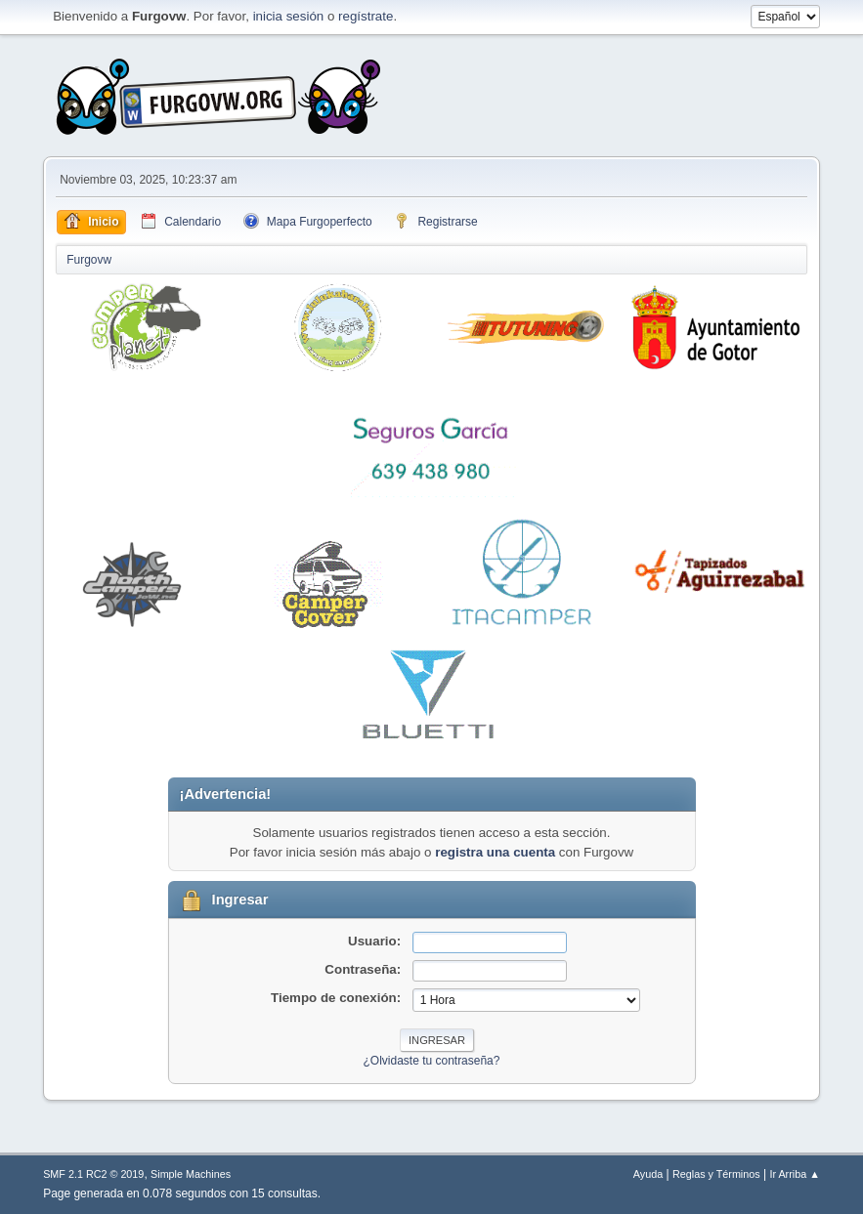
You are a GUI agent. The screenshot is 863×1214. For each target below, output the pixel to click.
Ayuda (648, 1174)
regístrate (365, 16)
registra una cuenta (495, 852)
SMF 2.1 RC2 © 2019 (93, 1174)
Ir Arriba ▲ (794, 1174)
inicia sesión (288, 16)
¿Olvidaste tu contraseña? (432, 1060)
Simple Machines (191, 1174)
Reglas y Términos (716, 1174)
